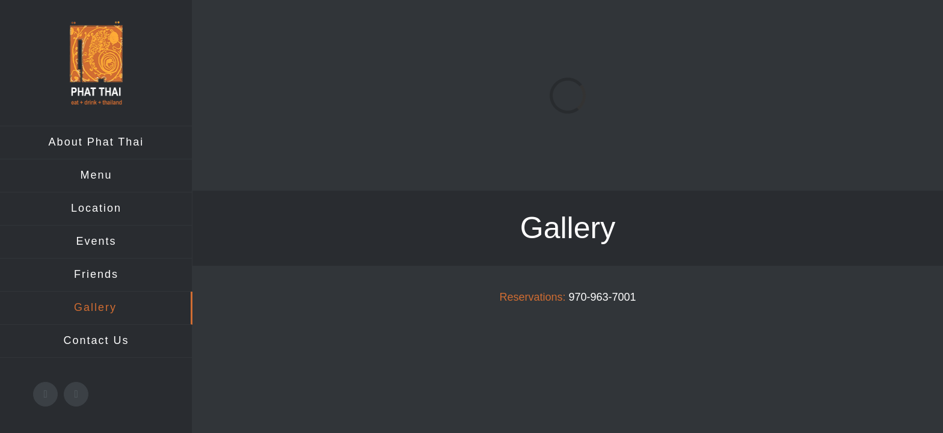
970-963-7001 (602, 297)
